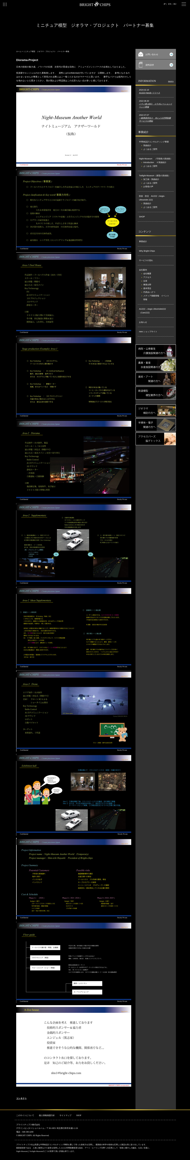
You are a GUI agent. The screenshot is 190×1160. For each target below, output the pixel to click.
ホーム (18, 51)
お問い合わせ (155, 54)
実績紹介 (147, 145)
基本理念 (147, 288)
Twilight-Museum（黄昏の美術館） (154, 175)
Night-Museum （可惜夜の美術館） (155, 159)
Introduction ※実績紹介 (154, 162)
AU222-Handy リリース (149, 93)
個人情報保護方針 (47, 1115)
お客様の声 (148, 186)
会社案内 (143, 270)
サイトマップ (65, 1115)
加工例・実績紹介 (151, 179)
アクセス (147, 277)
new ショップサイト (148, 331)
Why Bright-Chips (147, 251)
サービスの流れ (146, 260)
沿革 (145, 281)
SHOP (142, 217)
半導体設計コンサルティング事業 (154, 142)
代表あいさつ (149, 292)
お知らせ (143, 322)
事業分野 (147, 284)
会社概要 (147, 273)
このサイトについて (25, 1115)
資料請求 (156, 64)
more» (171, 81)
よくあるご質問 (150, 149)
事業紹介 (143, 241)
